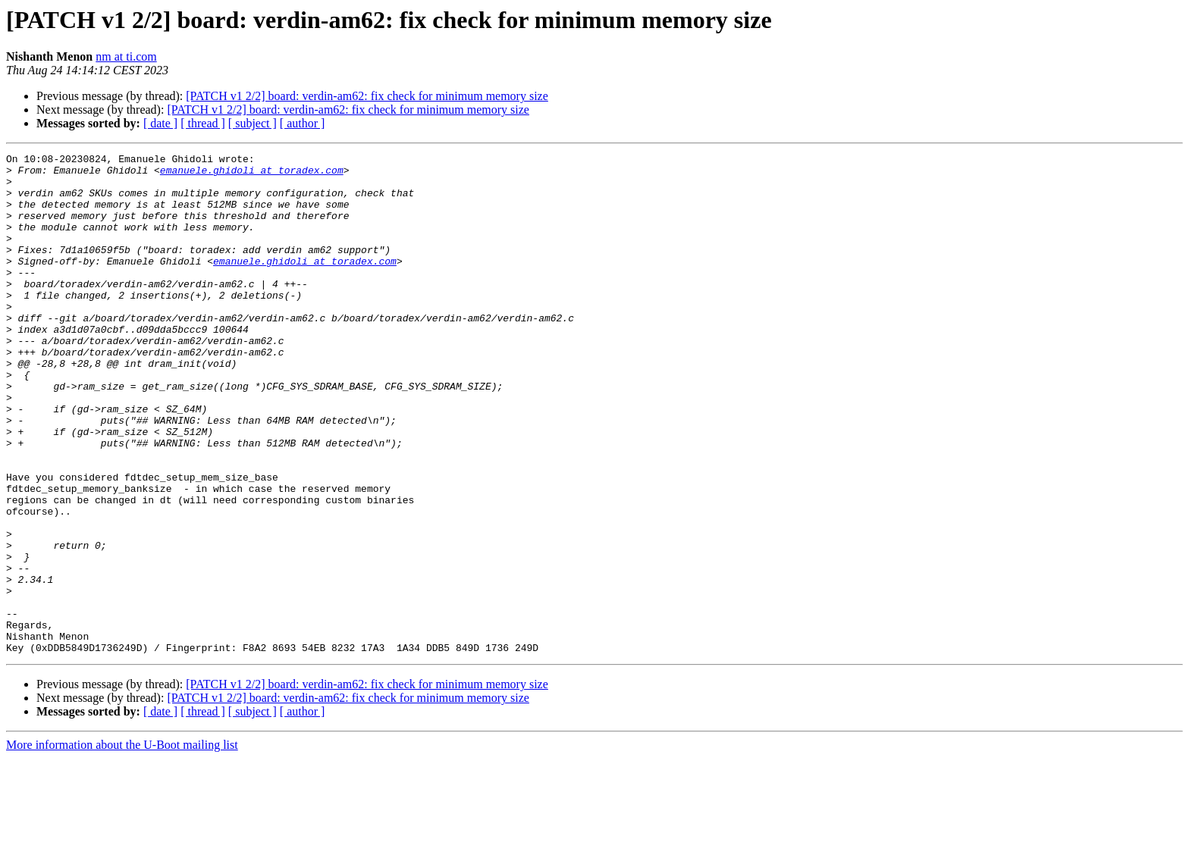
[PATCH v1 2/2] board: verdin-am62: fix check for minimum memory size (367, 95)
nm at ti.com (126, 56)
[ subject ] (252, 123)
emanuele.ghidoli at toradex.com (252, 174)
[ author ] (302, 123)
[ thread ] (202, 123)
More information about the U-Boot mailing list (122, 844)
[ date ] (160, 123)
